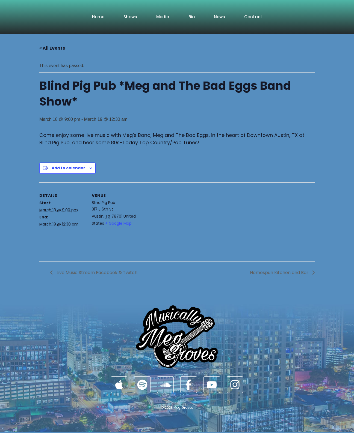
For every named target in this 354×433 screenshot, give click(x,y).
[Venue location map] (173, 220)
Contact (253, 17)
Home (98, 17)
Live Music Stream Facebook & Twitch (96, 272)
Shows (130, 17)
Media (162, 17)
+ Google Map (118, 223)
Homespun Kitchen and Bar (279, 272)
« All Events (52, 48)
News (219, 17)
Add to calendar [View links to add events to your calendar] (68, 168)
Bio (191, 17)
